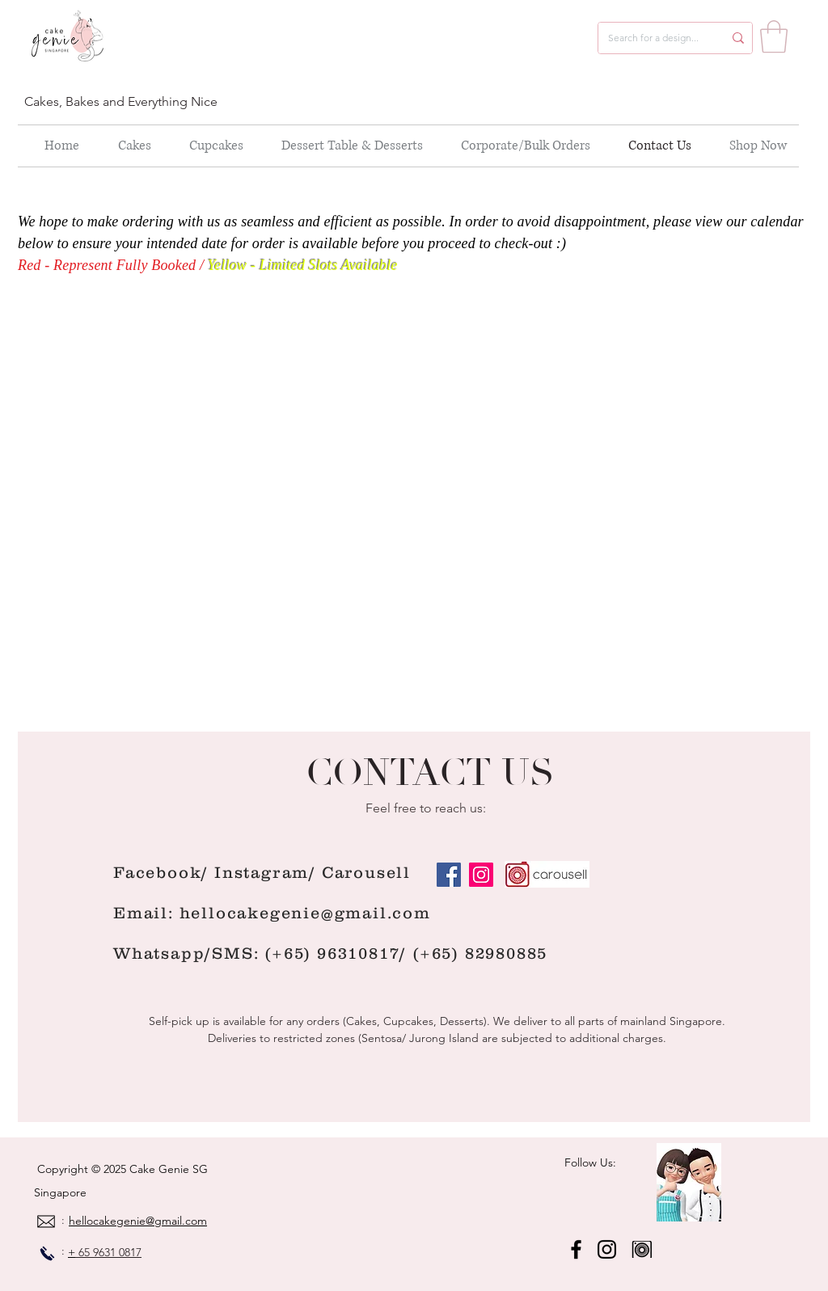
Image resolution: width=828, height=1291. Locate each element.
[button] (774, 36)
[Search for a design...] (653, 38)
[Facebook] (449, 875)
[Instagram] (481, 875)
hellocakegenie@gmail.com (305, 913)
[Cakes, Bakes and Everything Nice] (123, 101)
